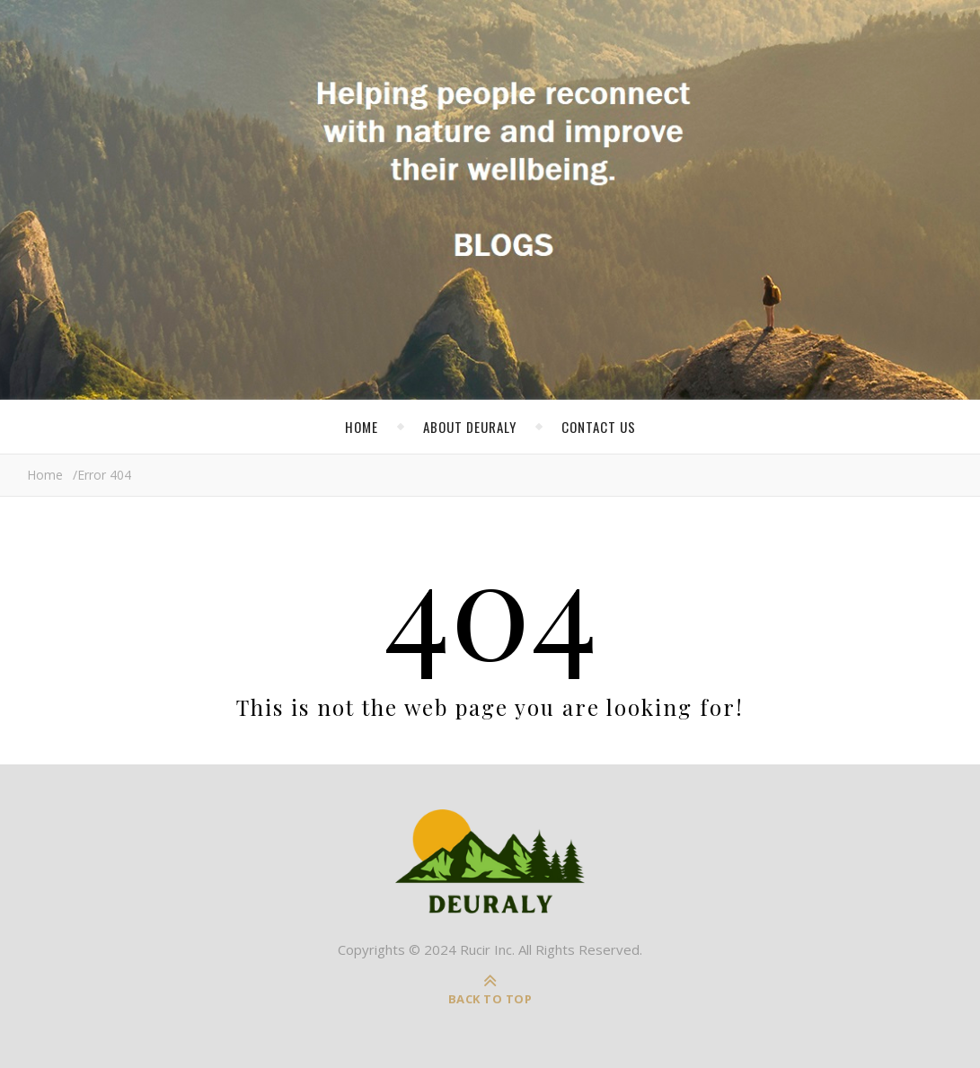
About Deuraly (469, 427)
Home (361, 427)
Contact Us (598, 427)
